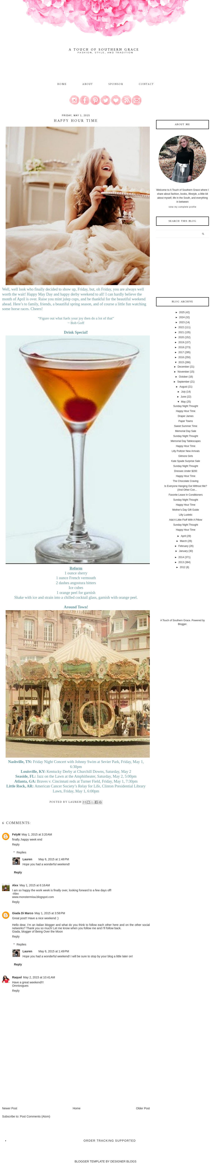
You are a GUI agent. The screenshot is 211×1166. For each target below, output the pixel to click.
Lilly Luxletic (185, 514)
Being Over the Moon (49, 931)
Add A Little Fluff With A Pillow (185, 519)
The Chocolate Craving (186, 481)
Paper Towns (186, 421)
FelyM (16, 834)
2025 (182, 312)
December (183, 366)
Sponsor (115, 84)
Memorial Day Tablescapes (186, 441)
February (183, 546)
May (183, 401)
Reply (16, 844)
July (183, 391)
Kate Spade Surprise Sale (185, 461)
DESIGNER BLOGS (123, 1161)
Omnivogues (20, 985)
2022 (181, 327)
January (183, 551)
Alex (15, 885)
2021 (181, 332)
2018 (181, 347)
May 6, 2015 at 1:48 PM (53, 859)
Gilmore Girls (185, 456)
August (183, 386)
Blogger (182, 624)
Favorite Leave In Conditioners (185, 494)
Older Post (143, 1108)
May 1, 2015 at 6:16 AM (35, 885)
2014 (181, 557)
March (183, 541)
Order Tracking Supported (110, 1140)
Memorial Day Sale (185, 431)
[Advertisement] (33, 1077)
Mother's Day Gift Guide (185, 509)
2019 (181, 342)
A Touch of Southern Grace (104, 50)
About (88, 84)
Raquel (17, 977)
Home (62, 84)
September (183, 381)
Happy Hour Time (185, 411)
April (183, 536)
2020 (181, 337)
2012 (182, 567)
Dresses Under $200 (185, 471)
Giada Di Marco (22, 913)
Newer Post (9, 1108)
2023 (182, 322)
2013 (181, 562)
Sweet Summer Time (185, 426)
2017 (181, 352)
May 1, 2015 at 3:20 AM (37, 834)
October (183, 376)
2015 (181, 362)
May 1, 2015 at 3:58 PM (50, 913)
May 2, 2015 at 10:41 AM (39, 977)
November (183, 371)
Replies (21, 852)
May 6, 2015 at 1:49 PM (53, 951)
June (183, 396)
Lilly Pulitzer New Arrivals (186, 451)
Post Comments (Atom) (35, 1116)
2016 (181, 357)
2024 (182, 317)
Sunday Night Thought (185, 406)
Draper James (185, 416)
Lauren (27, 859)
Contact (146, 84)
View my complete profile (182, 207)
